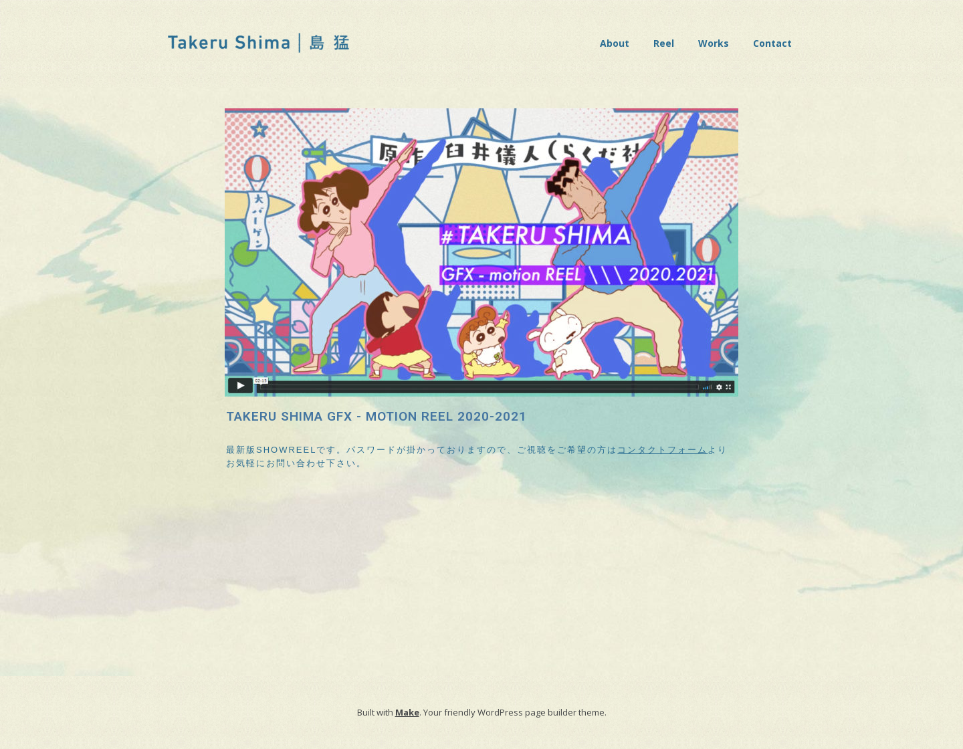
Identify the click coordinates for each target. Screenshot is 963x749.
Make (407, 712)
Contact (772, 43)
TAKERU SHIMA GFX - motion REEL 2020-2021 (376, 416)
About (614, 43)
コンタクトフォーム (662, 450)
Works (713, 43)
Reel (663, 43)
